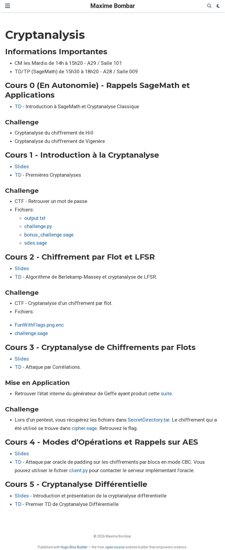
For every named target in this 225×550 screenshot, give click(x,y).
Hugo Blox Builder (74, 547)
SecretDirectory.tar (148, 420)
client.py (78, 470)
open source (115, 547)
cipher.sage (84, 428)
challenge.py (38, 226)
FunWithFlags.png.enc (39, 325)
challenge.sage (31, 333)
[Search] (209, 6)
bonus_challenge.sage (49, 235)
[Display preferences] (218, 6)
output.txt (34, 218)
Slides (22, 166)
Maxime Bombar (112, 5)
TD (18, 106)
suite (166, 393)
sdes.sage (35, 243)
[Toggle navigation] (7, 6)
